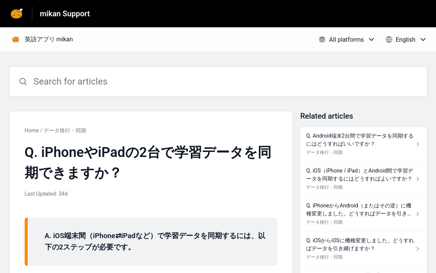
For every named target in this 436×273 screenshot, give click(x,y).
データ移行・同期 (65, 130)
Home (32, 130)
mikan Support (65, 13)
